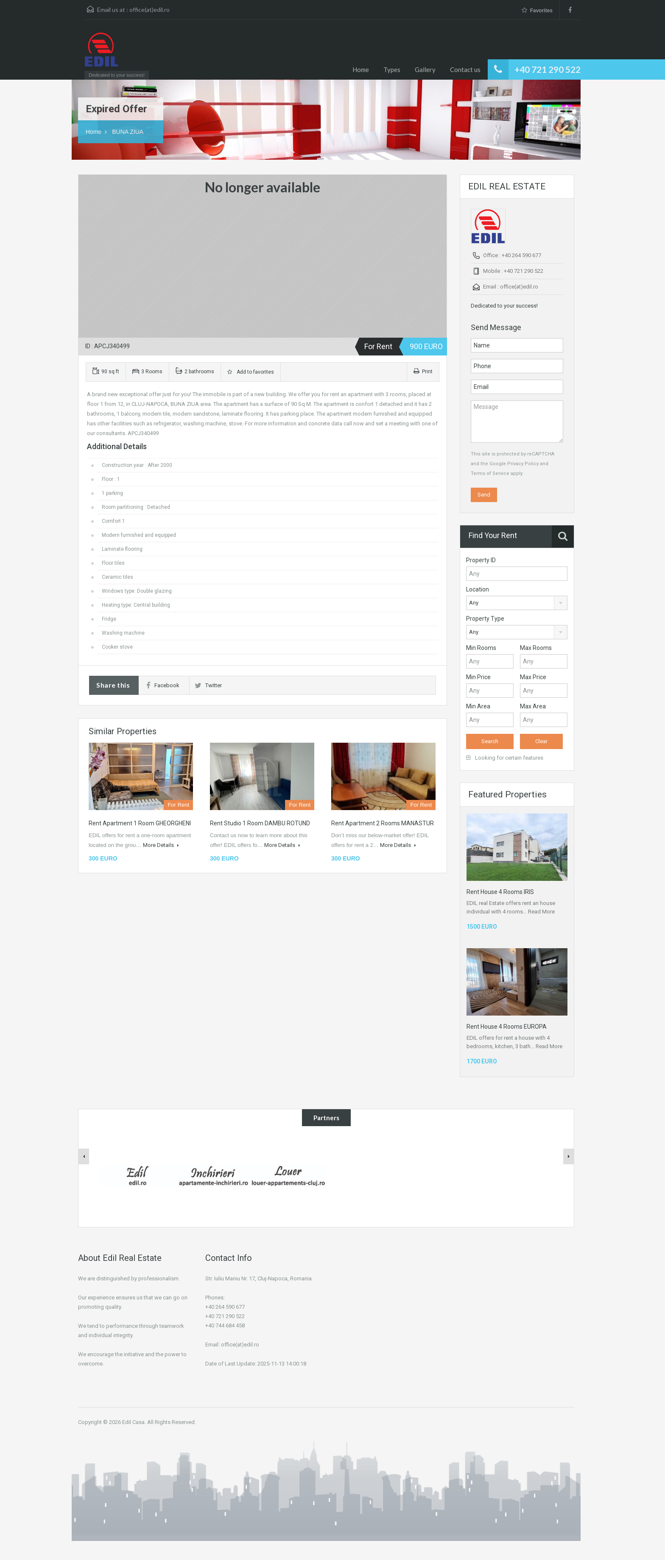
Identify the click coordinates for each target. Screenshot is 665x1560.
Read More (541, 911)
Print (423, 372)
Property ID (481, 560)
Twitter (208, 685)
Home (360, 69)
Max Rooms (536, 647)
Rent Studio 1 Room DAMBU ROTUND (260, 823)
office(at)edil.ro (149, 9)
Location (477, 589)
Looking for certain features (504, 758)
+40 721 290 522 (547, 69)
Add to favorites (250, 372)
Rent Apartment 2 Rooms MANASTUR (382, 823)
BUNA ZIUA (127, 131)
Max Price (533, 677)
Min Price (478, 677)
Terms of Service (490, 473)
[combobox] (516, 603)
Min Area (478, 706)
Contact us (465, 69)
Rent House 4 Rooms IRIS (500, 891)
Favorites (537, 10)
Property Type (485, 618)
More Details (161, 845)
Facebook (162, 685)
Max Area (533, 706)
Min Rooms (481, 647)
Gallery (425, 69)
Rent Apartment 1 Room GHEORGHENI (140, 823)
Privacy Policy (523, 463)
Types (391, 69)
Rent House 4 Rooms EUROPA (507, 1026)
